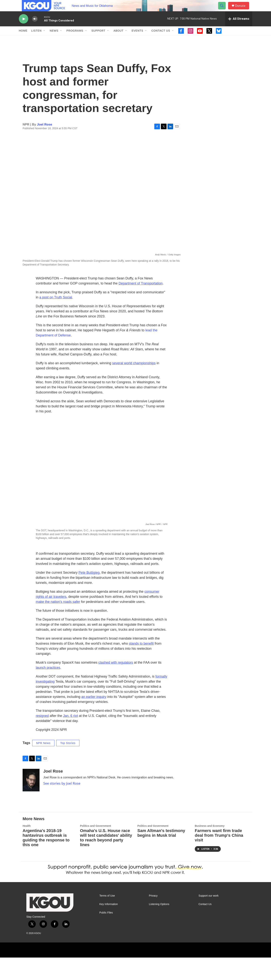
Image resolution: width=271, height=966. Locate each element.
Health (27, 834)
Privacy (153, 904)
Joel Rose (44, 133)
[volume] (35, 27)
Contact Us (160, 39)
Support (98, 39)
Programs (74, 39)
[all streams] (238, 27)
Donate (242, 10)
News (54, 39)
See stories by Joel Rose (61, 792)
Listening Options (159, 912)
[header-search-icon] (223, 10)
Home (23, 39)
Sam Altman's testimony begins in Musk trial (161, 841)
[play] (24, 27)
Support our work (209, 904)
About (118, 39)
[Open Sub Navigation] (44, 39)
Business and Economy (210, 834)
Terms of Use (107, 904)
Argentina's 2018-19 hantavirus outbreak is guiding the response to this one (46, 846)
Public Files (106, 921)
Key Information (108, 912)
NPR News (43, 751)
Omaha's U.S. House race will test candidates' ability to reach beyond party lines (106, 846)
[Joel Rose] (31, 788)
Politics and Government (95, 834)
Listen (36, 39)
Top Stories (67, 751)
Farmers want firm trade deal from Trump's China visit (219, 844)
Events (137, 39)
